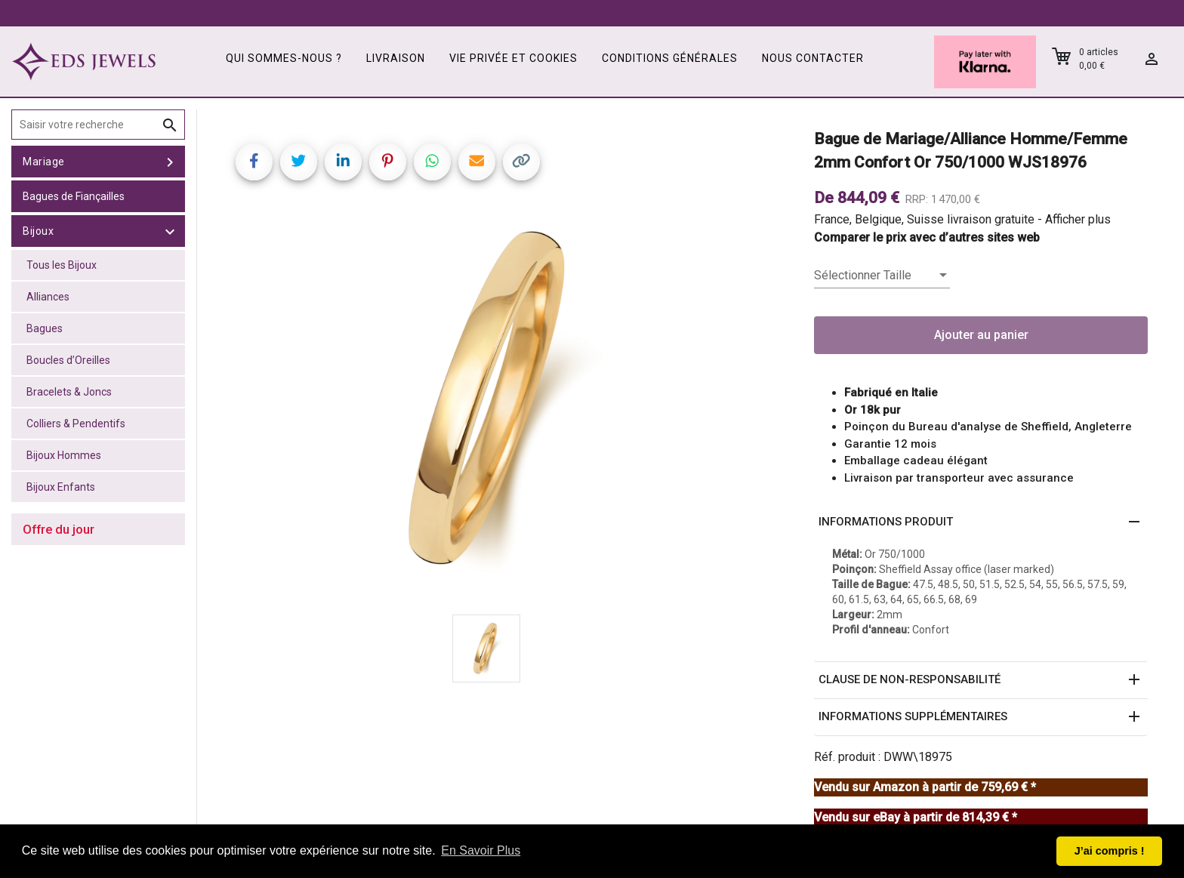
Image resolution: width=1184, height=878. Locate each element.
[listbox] (882, 275)
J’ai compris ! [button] (1110, 851)
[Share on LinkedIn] (343, 161)
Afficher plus (1078, 219)
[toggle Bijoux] (170, 231)
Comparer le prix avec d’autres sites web (927, 237)
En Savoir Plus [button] (480, 850)
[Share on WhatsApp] (432, 161)
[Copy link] (521, 161)
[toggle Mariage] (170, 161)
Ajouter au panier (981, 335)
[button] (981, 522)
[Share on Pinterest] (387, 161)
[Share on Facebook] (254, 161)
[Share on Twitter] (298, 161)
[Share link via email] (476, 161)
